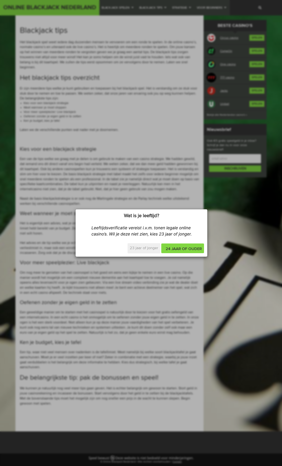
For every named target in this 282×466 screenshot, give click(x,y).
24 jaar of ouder (184, 249)
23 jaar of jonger (144, 248)
